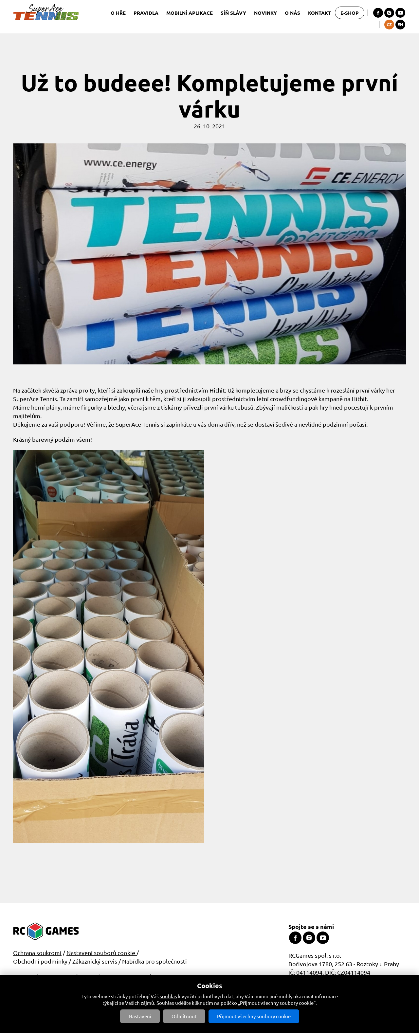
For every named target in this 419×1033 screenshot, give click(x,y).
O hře (118, 12)
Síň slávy (233, 12)
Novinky (265, 12)
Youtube (400, 13)
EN (400, 24)
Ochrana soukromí (37, 952)
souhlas (168, 996)
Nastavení (140, 1016)
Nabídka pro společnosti (154, 961)
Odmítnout (184, 1016)
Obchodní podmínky (40, 961)
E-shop (349, 12)
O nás (292, 12)
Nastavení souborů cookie (101, 952)
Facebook (378, 13)
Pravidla (146, 12)
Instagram (389, 13)
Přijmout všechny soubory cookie (254, 1016)
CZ (389, 24)
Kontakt (319, 12)
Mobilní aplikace (189, 12)
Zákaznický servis (94, 961)
